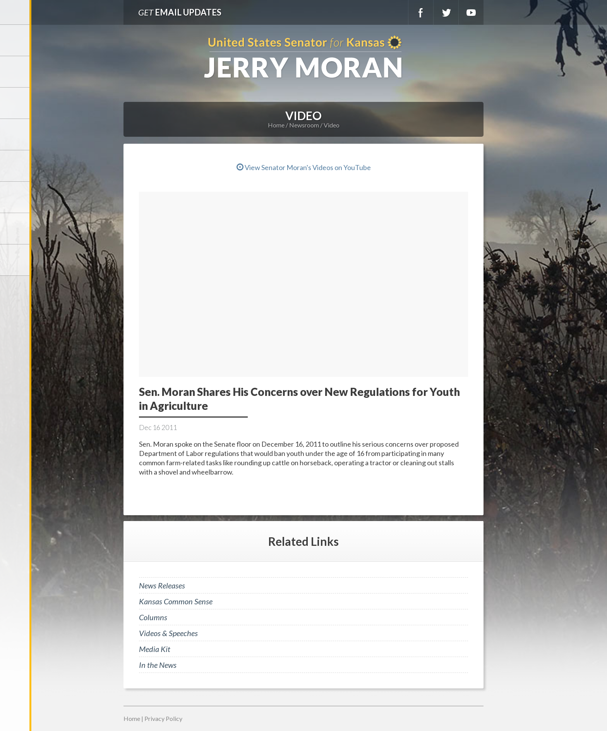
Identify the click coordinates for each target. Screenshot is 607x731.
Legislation (15, 197)
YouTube (471, 12)
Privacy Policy (163, 718)
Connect (15, 228)
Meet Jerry (15, 71)
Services (15, 103)
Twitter (446, 12)
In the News (158, 664)
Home (276, 125)
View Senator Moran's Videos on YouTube (304, 167)
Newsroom (15, 134)
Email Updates (179, 12)
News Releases (162, 585)
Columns (153, 617)
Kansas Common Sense (176, 601)
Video (332, 125)
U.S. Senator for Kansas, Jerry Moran (303, 57)
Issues (15, 165)
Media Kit (154, 649)
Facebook (420, 12)
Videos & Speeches (168, 633)
